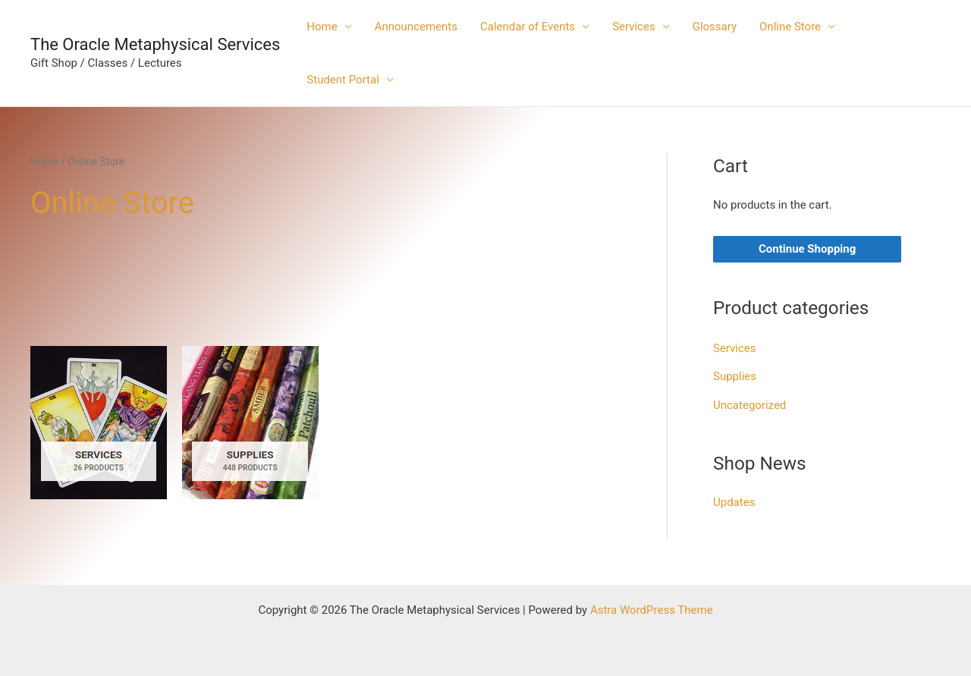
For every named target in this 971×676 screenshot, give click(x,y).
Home (321, 26)
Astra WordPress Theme (651, 610)
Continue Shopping (807, 249)
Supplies (734, 376)
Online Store (790, 26)
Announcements (416, 26)
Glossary (715, 26)
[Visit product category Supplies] (250, 422)
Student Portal (342, 79)
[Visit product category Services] (98, 422)
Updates (734, 502)
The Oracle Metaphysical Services (155, 44)
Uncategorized (749, 405)
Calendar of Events (527, 26)
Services (633, 26)
